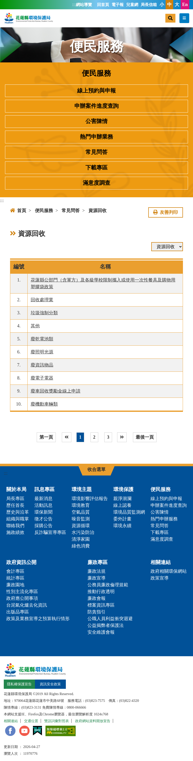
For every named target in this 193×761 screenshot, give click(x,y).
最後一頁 (145, 437)
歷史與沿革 (17, 512)
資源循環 (81, 525)
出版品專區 (17, 611)
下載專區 (96, 168)
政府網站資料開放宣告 (92, 721)
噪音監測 (81, 518)
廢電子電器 (42, 377)
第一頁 (46, 437)
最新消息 (43, 498)
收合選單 (96, 469)
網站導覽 (84, 5)
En (185, 4)
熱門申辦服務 (164, 518)
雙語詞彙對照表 (56, 721)
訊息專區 (44, 489)
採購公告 (43, 525)
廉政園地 (15, 584)
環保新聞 (43, 512)
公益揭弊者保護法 (105, 625)
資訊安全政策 (50, 684)
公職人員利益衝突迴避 (110, 618)
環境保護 (123, 489)
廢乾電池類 (42, 338)
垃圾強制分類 (44, 312)
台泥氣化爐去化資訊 (26, 605)
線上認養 (122, 505)
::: (74, 4)
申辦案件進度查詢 (96, 106)
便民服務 (44, 210)
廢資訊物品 (42, 364)
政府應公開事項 (22, 598)
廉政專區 (97, 562)
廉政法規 (96, 571)
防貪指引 (96, 611)
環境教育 (81, 505)
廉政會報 (96, 598)
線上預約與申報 (96, 91)
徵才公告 (43, 518)
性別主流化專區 (22, 591)
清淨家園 (81, 539)
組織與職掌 (17, 518)
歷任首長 (15, 505)
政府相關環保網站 (169, 571)
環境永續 (122, 525)
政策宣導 (160, 578)
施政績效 (15, 532)
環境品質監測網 (129, 512)
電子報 (118, 5)
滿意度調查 (96, 183)
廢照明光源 (42, 351)
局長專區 (15, 498)
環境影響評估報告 (90, 498)
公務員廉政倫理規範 (107, 584)
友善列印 (165, 212)
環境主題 (82, 489)
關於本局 (16, 489)
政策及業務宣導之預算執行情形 (38, 618)
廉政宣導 (96, 578)
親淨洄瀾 (122, 498)
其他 (35, 325)
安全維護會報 (101, 632)
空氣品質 (81, 512)
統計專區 (15, 578)
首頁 (18, 210)
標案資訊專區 (101, 605)
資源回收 (97, 210)
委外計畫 (122, 518)
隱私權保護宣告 (19, 684)
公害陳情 (96, 121)
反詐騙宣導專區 (50, 532)
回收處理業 (42, 299)
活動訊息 (43, 505)
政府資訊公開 (21, 562)
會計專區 (15, 571)
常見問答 (96, 152)
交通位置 (31, 721)
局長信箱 (149, 5)
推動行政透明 (101, 591)
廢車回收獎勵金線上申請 (55, 391)
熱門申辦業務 (96, 137)
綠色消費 (81, 545)
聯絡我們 (15, 525)
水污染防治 (83, 532)
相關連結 (161, 562)
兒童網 (132, 5)
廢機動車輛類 (44, 404)
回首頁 (103, 5)
